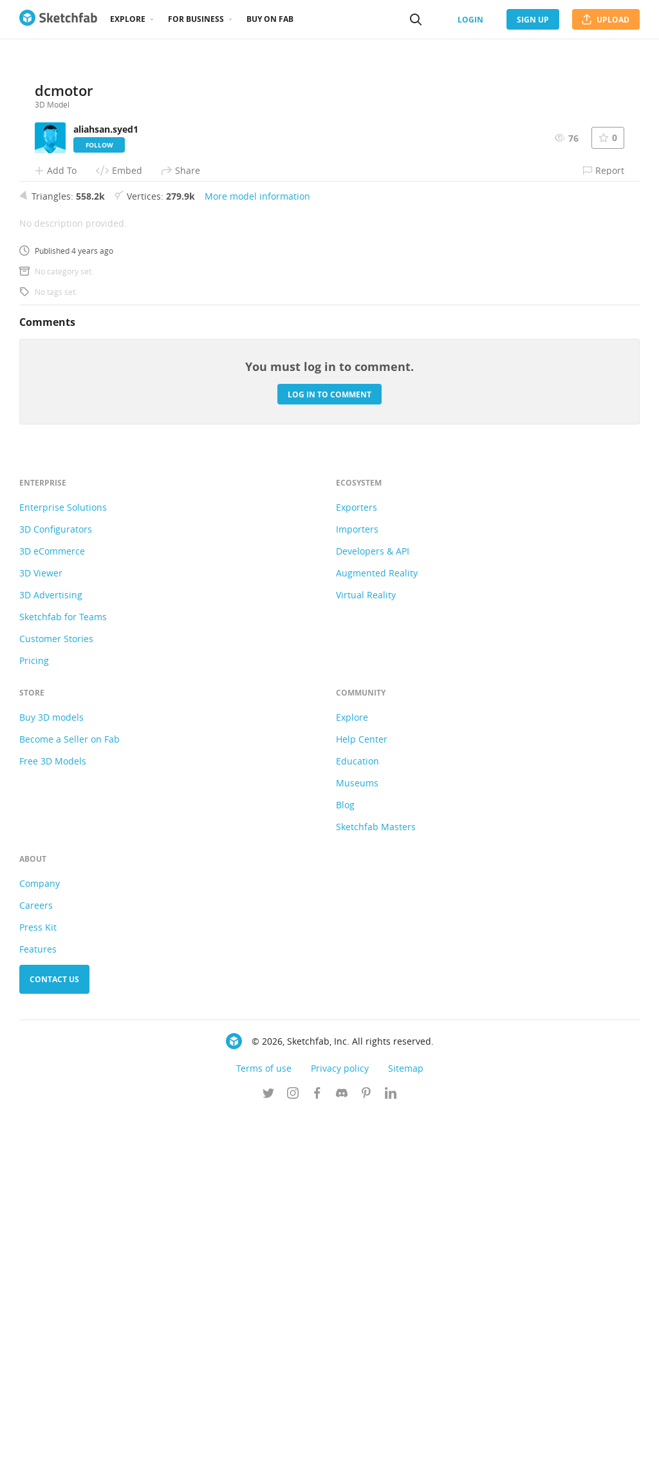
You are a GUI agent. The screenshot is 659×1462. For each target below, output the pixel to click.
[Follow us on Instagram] (293, 1442)
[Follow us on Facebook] (317, 1442)
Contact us (54, 1327)
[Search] (416, 19)
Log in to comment (329, 741)
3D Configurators (55, 877)
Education (357, 1109)
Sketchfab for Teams (63, 964)
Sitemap (405, 1416)
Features (38, 1297)
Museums (357, 1131)
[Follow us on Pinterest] (366, 1442)
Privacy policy (340, 1416)
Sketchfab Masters (376, 1174)
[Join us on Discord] (342, 1442)
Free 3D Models (52, 1109)
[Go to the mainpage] (58, 19)
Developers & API (372, 899)
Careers (36, 1253)
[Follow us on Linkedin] (390, 1442)
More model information (257, 544)
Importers (357, 877)
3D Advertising (50, 942)
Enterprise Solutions (63, 855)
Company (39, 1231)
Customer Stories (56, 986)
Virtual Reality (366, 942)
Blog (345, 1152)
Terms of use (264, 1416)
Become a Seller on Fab (69, 1087)
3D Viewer (40, 921)
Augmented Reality (377, 921)
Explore (127, 19)
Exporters (356, 855)
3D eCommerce (52, 899)
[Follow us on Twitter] (268, 1442)
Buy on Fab (269, 19)
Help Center (361, 1087)
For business (196, 19)
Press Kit (38, 1275)
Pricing (34, 1008)
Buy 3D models (51, 1065)
